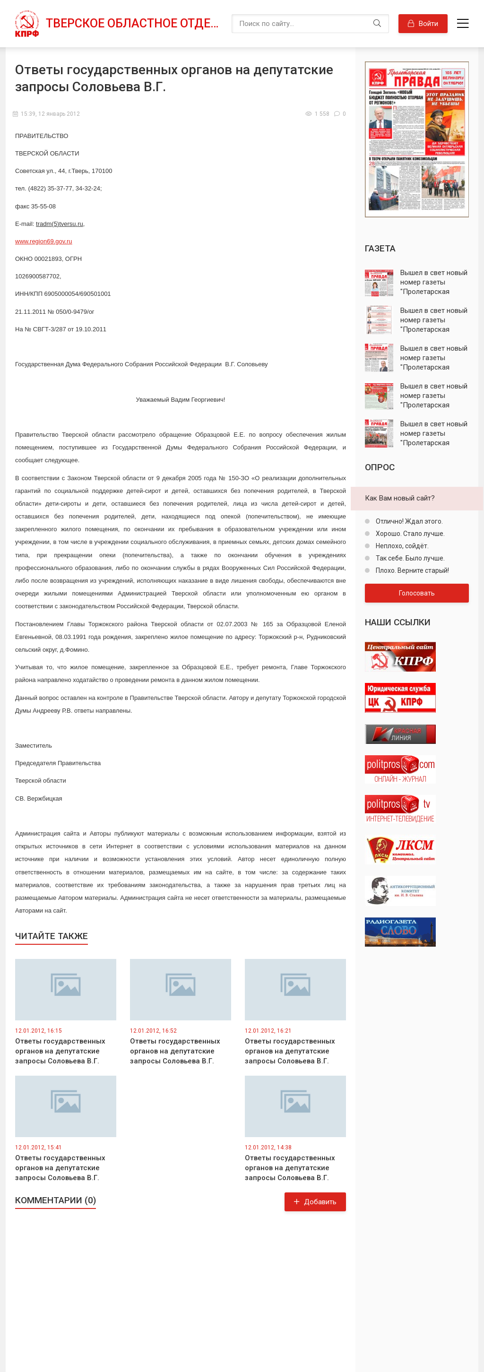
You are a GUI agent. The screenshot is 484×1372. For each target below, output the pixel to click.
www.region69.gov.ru (43, 241)
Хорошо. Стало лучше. (409, 533)
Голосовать (417, 593)
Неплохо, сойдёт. (401, 546)
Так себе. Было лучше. (409, 558)
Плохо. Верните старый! (411, 570)
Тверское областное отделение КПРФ (134, 23)
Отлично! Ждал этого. (408, 521)
